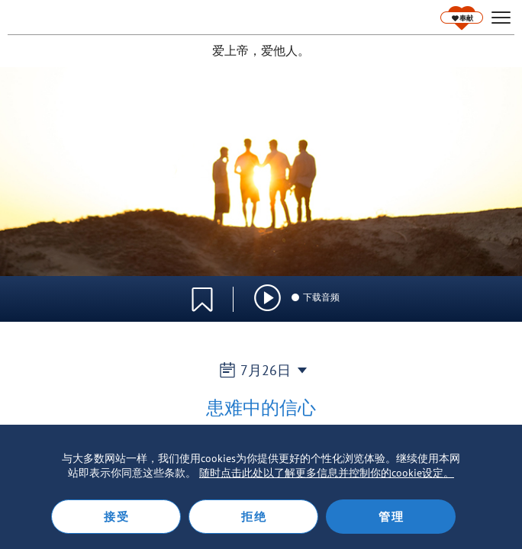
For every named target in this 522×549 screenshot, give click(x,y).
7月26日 (261, 370)
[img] (267, 297)
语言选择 (459, 290)
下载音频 (315, 297)
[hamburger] (501, 18)
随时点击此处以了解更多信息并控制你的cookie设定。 (326, 473)
